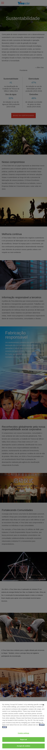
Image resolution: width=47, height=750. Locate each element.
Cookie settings (23, 733)
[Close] (43, 704)
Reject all (23, 739)
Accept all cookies (23, 746)
